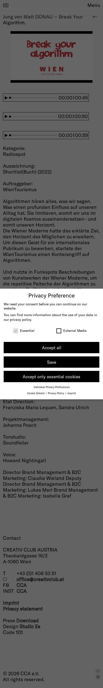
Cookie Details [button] (36, 393)
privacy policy (20, 319)
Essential (23, 330)
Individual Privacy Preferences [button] (52, 387)
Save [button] (51, 362)
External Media (71, 330)
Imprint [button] (71, 393)
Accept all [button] (51, 347)
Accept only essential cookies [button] (51, 376)
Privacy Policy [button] (56, 393)
